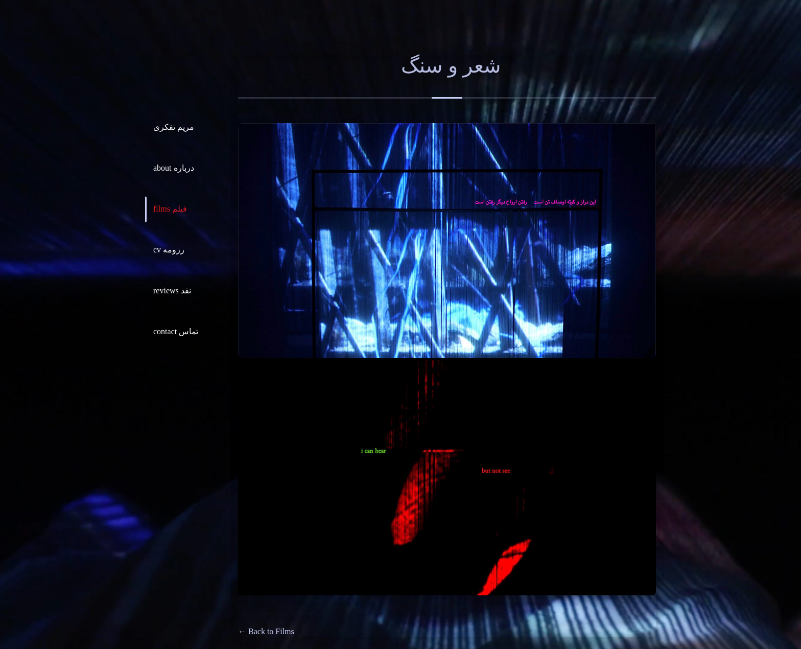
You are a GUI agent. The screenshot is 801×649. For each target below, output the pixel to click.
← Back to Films (266, 631)
